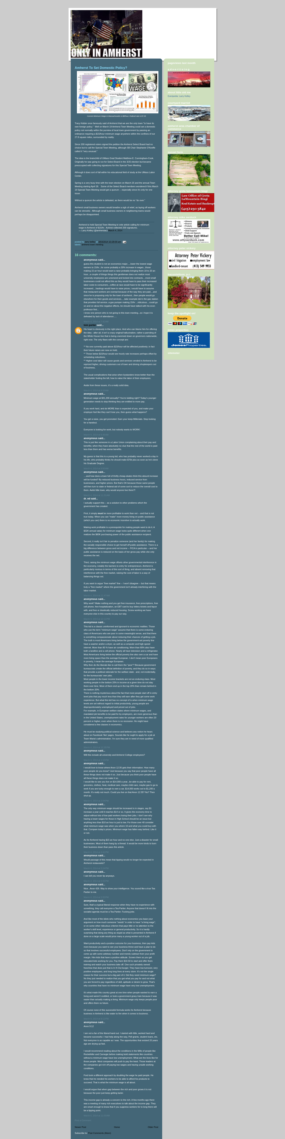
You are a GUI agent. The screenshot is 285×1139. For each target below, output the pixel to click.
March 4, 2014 (115, 230)
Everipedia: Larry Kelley (179, 96)
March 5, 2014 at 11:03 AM (97, 1115)
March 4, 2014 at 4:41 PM (96, 852)
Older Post (153, 1127)
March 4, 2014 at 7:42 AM (96, 321)
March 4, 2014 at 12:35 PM (97, 747)
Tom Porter (90, 325)
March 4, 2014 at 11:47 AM (97, 595)
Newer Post (80, 1127)
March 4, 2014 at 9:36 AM (96, 435)
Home (117, 1127)
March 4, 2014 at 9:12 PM (96, 1019)
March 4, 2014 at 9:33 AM (96, 390)
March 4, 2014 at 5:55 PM (96, 881)
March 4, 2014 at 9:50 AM (96, 468)
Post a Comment (83, 1120)
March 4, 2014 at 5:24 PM (96, 868)
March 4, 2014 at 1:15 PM (96, 760)
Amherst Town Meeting (92, 244)
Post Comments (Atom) (99, 1133)
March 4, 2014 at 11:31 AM (97, 495)
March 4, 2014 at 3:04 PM (96, 801)
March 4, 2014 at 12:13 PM (97, 619)
